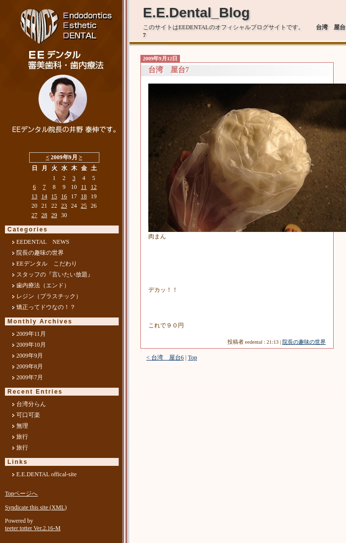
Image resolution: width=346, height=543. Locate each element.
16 (64, 196)
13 (35, 196)
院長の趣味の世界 (304, 342)
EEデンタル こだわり (46, 264)
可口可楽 (28, 415)
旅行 (22, 437)
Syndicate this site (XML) (36, 507)
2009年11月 (31, 334)
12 (94, 186)
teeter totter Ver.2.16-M (32, 528)
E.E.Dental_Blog (196, 12)
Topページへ (21, 493)
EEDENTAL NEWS (42, 242)
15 (54, 196)
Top (192, 357)
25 (84, 205)
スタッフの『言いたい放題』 (54, 274)
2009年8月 (29, 366)
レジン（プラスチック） (49, 296)
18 (84, 196)
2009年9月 (29, 356)
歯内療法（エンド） (43, 285)
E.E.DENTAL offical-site (46, 474)
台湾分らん (31, 404)
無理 (22, 426)
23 (64, 205)
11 (84, 186)
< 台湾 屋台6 (165, 357)
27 (35, 215)
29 (54, 215)
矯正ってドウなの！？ (46, 307)
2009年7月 (29, 377)
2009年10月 (31, 345)
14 (44, 196)
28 (44, 215)
